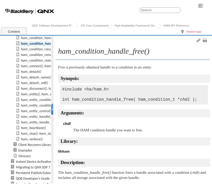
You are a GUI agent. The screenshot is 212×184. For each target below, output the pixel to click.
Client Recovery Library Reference (42, 145)
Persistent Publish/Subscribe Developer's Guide (50, 173)
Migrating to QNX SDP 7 (33, 167)
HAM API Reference (176, 25)
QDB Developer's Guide (33, 178)
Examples (25, 150)
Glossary (24, 156)
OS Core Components (95, 25)
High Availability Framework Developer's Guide (136, 25)
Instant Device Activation (34, 161)
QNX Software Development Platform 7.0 (53, 25)
